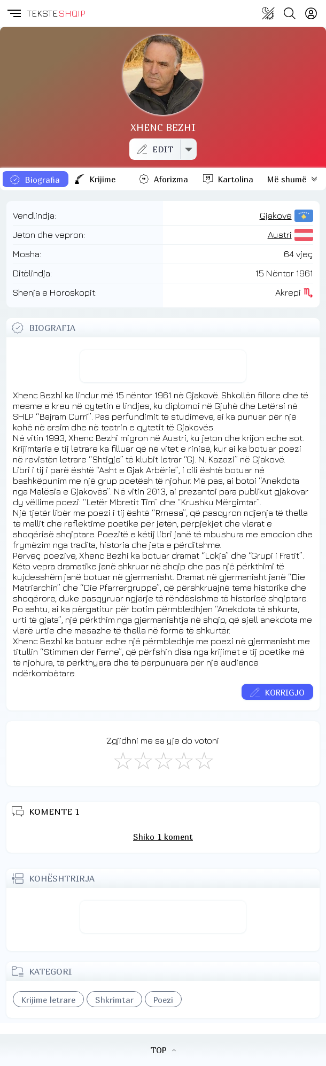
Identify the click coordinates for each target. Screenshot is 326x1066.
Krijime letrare (48, 1000)
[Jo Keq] (143, 760)
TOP (163, 1050)
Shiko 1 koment (163, 836)
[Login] (311, 13)
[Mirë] (163, 760)
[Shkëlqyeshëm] (203, 760)
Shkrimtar (114, 1000)
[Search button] (289, 13)
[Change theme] (268, 13)
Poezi (163, 1000)
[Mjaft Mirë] (183, 760)
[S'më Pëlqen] (122, 760)
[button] (13, 13)
